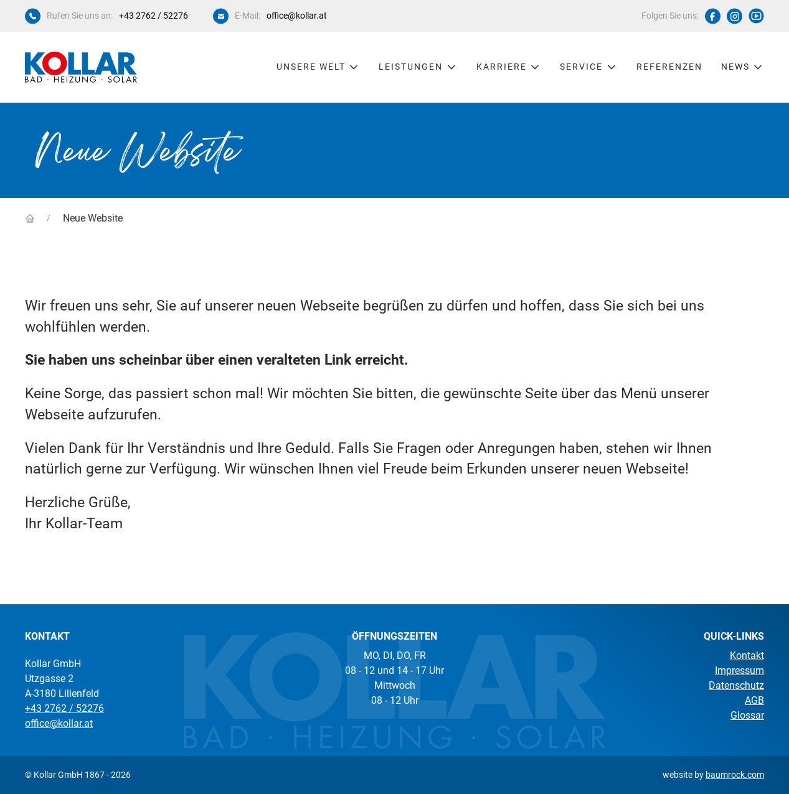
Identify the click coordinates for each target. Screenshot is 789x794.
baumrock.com (735, 775)
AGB (754, 700)
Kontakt (747, 655)
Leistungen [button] (418, 67)
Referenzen (669, 67)
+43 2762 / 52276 (153, 16)
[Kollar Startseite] (81, 67)
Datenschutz (736, 685)
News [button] (743, 67)
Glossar (747, 715)
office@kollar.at (297, 16)
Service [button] (589, 67)
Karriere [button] (509, 67)
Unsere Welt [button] (318, 67)
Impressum (739, 670)
